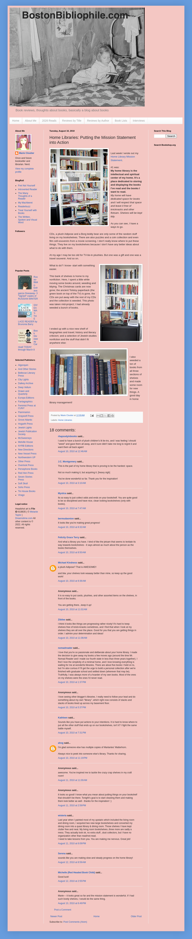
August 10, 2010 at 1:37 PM (72, 682)
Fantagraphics (25, 401)
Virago (21, 495)
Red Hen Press (25, 473)
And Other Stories (27, 369)
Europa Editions (26, 397)
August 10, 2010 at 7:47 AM (72, 508)
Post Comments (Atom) (75, 922)
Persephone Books (27, 469)
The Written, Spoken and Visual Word (27, 220)
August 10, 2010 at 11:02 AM (72, 609)
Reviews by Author (98, 120)
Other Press (24, 461)
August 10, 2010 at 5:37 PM (72, 707)
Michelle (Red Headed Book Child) (76, 872)
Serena (62, 853)
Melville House (25, 442)
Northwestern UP (26, 457)
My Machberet (25, 202)
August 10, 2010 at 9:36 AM (72, 581)
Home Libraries (65, 420)
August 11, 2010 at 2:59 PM (72, 805)
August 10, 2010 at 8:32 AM (72, 527)
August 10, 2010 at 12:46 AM (72, 451)
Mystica (62, 493)
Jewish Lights (25, 427)
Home (15, 120)
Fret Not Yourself (26, 185)
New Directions (25, 449)
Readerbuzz (24, 206)
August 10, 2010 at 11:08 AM (72, 638)
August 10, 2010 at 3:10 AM (72, 483)
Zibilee (61, 619)
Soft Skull (23, 483)
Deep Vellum (24, 387)
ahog (60, 743)
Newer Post (56, 916)
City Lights (23, 379)
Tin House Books (26, 491)
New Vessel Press (27, 453)
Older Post (136, 916)
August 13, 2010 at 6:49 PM (72, 903)
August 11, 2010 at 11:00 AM (72, 780)
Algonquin (23, 365)
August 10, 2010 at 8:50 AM (72, 552)
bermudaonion (66, 518)
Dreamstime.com (24, 518)
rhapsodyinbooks (67, 436)
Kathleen (63, 717)
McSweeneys (25, 438)
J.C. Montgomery (67, 461)
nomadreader (65, 648)
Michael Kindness (67, 562)
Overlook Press (26, 465)
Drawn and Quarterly (23, 392)
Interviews (139, 120)
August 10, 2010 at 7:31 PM (72, 732)
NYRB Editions (25, 446)
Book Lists (121, 120)
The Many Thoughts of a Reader (25, 196)
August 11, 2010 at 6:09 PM (72, 843)
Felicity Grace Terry (68, 537)
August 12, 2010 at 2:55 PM (72, 881)
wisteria (62, 815)
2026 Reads (49, 120)
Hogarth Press (25, 423)
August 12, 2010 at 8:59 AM (72, 862)
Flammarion (24, 412)
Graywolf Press (25, 416)
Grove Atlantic (25, 419)
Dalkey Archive (25, 383)
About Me (30, 120)
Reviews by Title (71, 120)
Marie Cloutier (26, 153)
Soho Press (24, 487)
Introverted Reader (27, 189)
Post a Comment (62, 909)
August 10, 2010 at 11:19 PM (72, 758)
